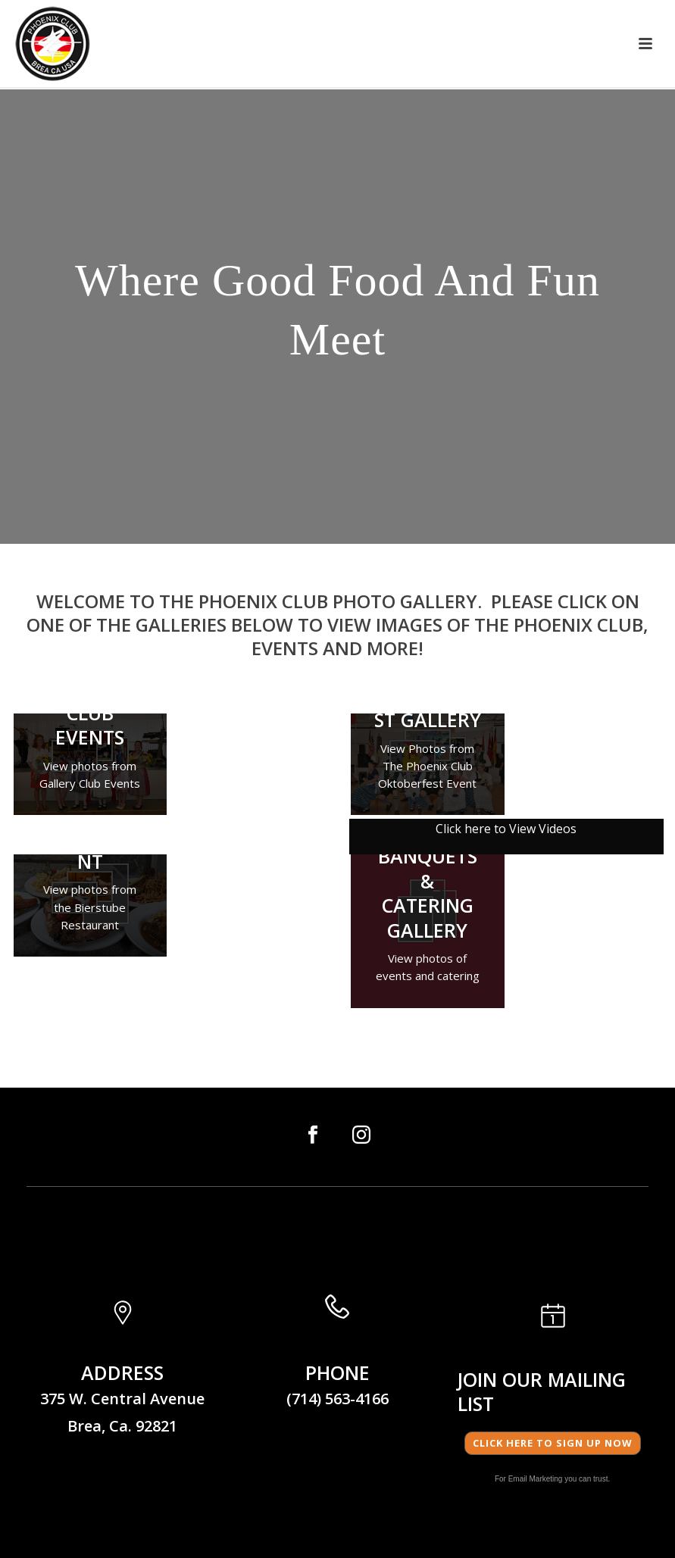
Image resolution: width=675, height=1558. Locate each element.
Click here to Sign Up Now (553, 1443)
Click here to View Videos (506, 828)
